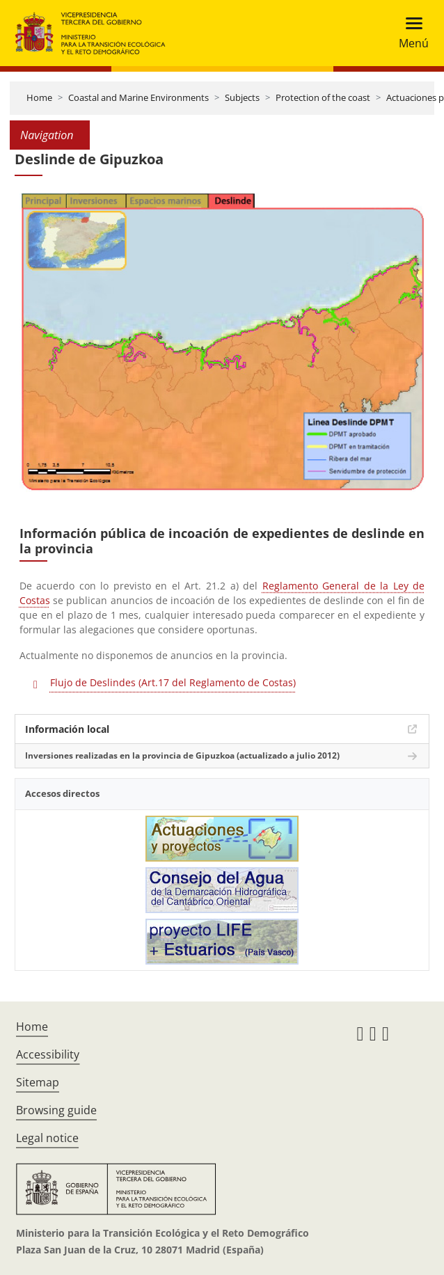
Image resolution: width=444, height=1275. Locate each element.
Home (39, 97)
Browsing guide (56, 1110)
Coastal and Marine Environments (138, 97)
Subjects (242, 97)
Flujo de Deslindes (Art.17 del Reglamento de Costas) (173, 682)
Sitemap (37, 1082)
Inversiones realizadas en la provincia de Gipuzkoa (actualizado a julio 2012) (182, 755)
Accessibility (47, 1054)
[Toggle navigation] (409, 33)
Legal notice (47, 1138)
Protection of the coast (323, 97)
